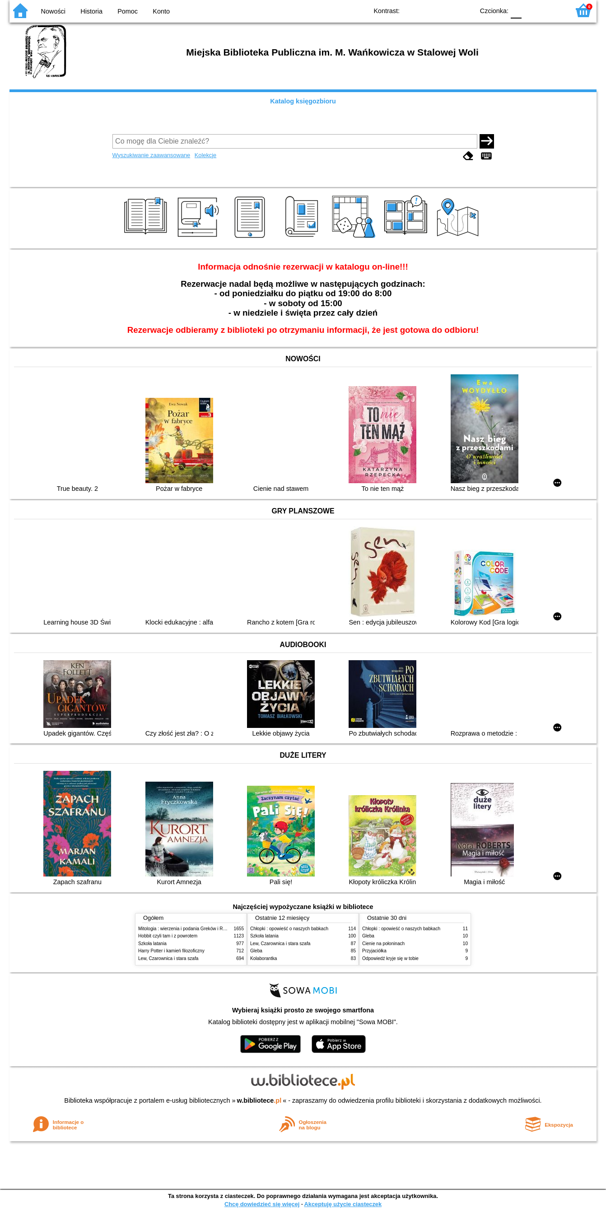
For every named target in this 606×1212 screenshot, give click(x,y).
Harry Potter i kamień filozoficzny (171, 950)
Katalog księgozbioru (303, 101)
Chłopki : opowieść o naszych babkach (289, 928)
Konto (161, 11)
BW (428, 10)
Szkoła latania (152, 943)
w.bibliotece (259, 1100)
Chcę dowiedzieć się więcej (261, 1204)
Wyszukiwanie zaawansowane (151, 155)
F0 (516, 10)
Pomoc (127, 11)
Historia (91, 11)
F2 (552, 10)
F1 (531, 10)
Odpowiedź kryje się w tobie (390, 958)
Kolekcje (205, 155)
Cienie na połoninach (383, 943)
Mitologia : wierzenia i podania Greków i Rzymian (188, 928)
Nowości (53, 11)
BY (464, 10)
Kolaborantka (263, 958)
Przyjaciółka (374, 950)
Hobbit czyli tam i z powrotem (167, 935)
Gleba (256, 950)
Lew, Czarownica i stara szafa (168, 958)
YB (446, 10)
